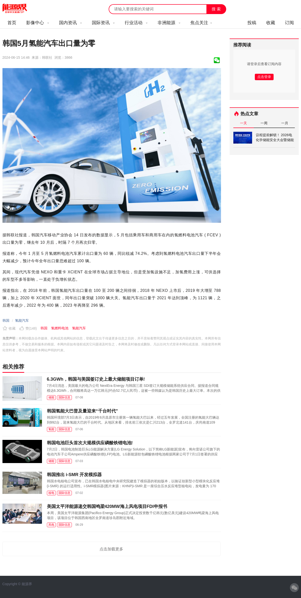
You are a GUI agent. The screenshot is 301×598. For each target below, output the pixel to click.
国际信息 (64, 397)
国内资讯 (70, 22)
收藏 (270, 22)
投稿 (251, 22)
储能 (51, 397)
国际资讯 (103, 22)
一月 (284, 123)
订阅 (289, 22)
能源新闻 (19, 9)
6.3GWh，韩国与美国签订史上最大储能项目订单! (96, 379)
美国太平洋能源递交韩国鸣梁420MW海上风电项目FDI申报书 (107, 506)
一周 (264, 123)
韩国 (5, 320)
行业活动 (136, 22)
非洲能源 (169, 22)
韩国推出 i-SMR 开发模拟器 (74, 474)
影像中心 (37, 22)
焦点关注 (201, 22)
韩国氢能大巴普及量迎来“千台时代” (82, 411)
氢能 (51, 429)
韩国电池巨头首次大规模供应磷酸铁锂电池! (90, 442)
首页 (11, 22)
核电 (51, 493)
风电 (51, 524)
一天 (243, 123)
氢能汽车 (22, 320)
